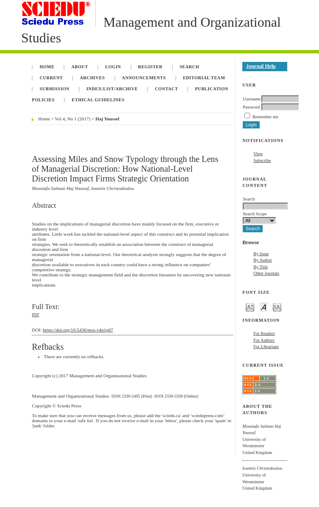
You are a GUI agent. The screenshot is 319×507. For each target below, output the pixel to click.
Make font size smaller (250, 307)
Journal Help (261, 66)
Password (251, 107)
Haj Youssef (107, 118)
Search (189, 66)
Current (51, 77)
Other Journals (266, 273)
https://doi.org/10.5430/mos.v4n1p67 (78, 329)
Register (150, 66)
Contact (166, 88)
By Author (262, 260)
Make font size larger (277, 307)
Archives (92, 77)
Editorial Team (204, 77)
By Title (260, 267)
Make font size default (263, 307)
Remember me (265, 116)
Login (113, 66)
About (80, 66)
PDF (35, 315)
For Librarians (266, 346)
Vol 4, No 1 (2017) (72, 118)
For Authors (264, 340)
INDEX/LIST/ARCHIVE (112, 88)
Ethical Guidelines (98, 100)
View (258, 153)
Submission (54, 88)
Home (46, 66)
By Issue (261, 253)
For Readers (264, 333)
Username (252, 99)
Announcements (144, 77)
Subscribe (262, 160)
